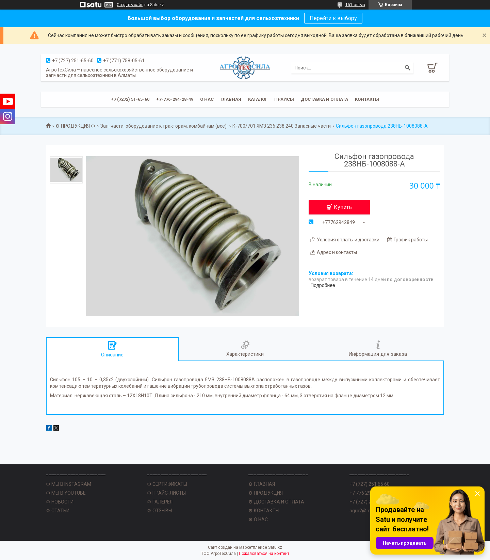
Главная (230, 99)
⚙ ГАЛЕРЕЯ (160, 502)
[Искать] (407, 67)
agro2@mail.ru (365, 510)
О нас (207, 99)
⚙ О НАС (258, 519)
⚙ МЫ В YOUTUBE (66, 493)
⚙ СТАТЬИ (57, 510)
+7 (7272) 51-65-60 (130, 99)
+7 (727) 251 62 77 (369, 502)
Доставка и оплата (324, 99)
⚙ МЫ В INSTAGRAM (68, 484)
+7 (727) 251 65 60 (369, 484)
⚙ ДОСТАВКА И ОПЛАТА (276, 502)
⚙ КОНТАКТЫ (263, 510)
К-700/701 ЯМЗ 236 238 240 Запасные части (281, 126)
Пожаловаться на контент (264, 553)
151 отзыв (355, 4)
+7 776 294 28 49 (367, 493)
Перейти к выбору (333, 18)
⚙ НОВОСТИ (60, 502)
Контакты (367, 99)
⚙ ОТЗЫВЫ (159, 510)
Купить (343, 207)
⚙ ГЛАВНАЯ (261, 484)
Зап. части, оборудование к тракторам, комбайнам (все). (164, 126)
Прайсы (284, 99)
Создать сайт (130, 4)
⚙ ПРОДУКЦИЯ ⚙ (75, 126)
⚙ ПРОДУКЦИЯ (265, 493)
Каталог (257, 99)
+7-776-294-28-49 (174, 99)
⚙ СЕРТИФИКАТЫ (167, 484)
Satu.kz (275, 547)
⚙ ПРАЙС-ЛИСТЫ (166, 493)
